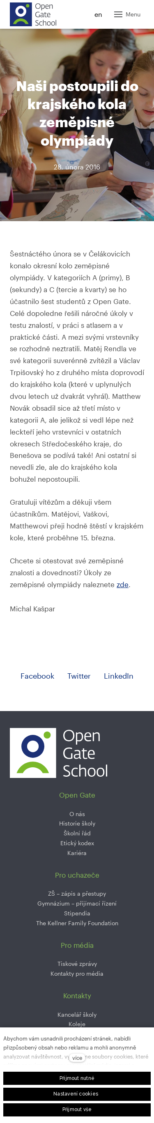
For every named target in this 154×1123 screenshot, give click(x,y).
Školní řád (77, 833)
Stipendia (77, 913)
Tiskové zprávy (77, 963)
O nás (77, 813)
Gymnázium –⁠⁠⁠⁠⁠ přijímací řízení (77, 903)
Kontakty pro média (77, 973)
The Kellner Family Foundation (77, 922)
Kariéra (77, 852)
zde (123, 584)
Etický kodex (77, 842)
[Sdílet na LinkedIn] (118, 676)
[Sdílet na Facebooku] (37, 676)
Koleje (77, 1023)
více (77, 1057)
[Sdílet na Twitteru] (79, 676)
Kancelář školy (77, 1014)
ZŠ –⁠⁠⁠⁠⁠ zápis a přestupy (77, 893)
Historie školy (77, 823)
